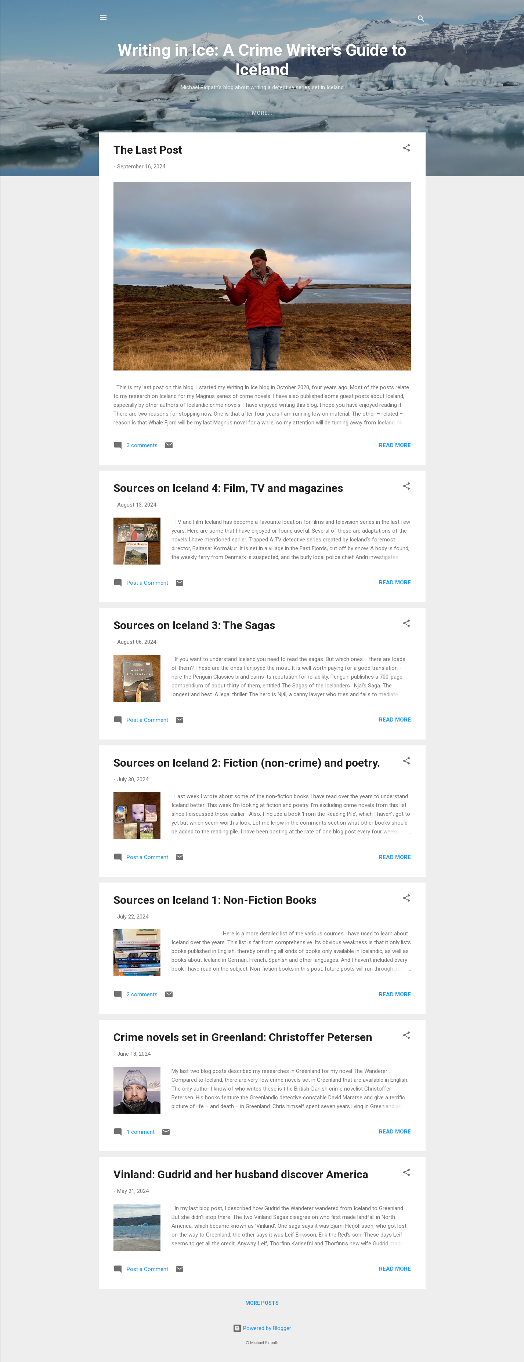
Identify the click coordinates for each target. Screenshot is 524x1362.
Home (238, 113)
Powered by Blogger (262, 1328)
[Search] (421, 20)
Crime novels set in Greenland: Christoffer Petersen (242, 1038)
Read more (395, 446)
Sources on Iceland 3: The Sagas (194, 626)
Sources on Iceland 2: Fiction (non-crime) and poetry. (246, 764)
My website (277, 113)
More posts (262, 1304)
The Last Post (147, 151)
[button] (406, 150)
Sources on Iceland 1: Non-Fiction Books (215, 901)
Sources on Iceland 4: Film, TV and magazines (228, 489)
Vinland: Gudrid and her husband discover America (240, 1175)
